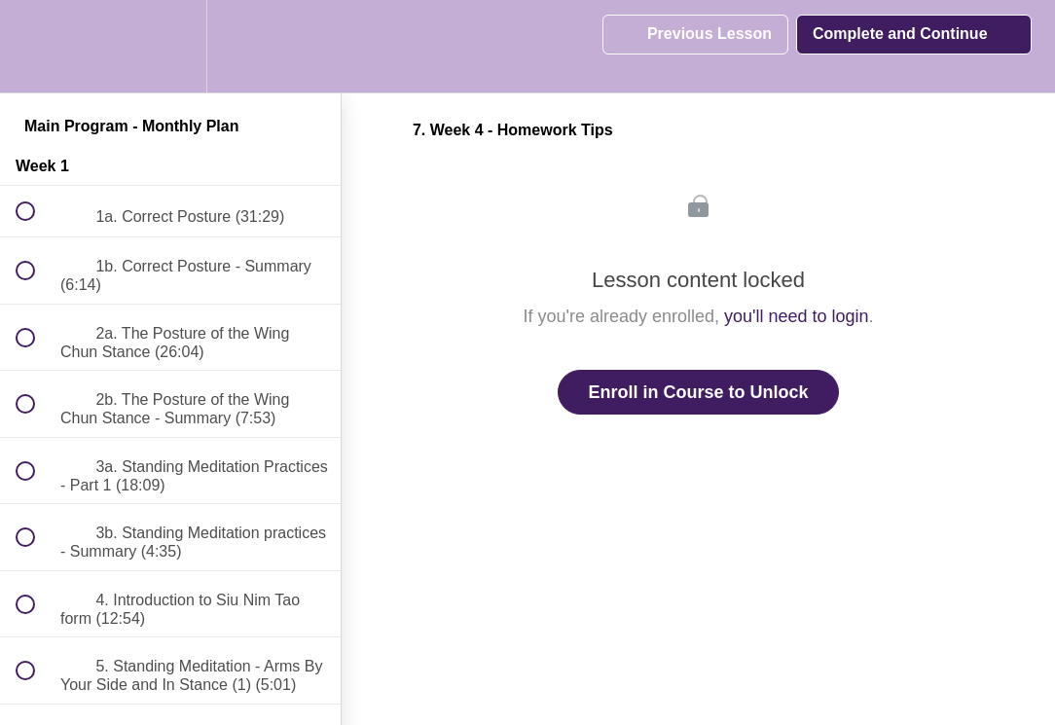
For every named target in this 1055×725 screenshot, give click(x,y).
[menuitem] (170, 46)
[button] (36, 46)
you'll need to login (796, 316)
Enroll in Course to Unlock (698, 392)
